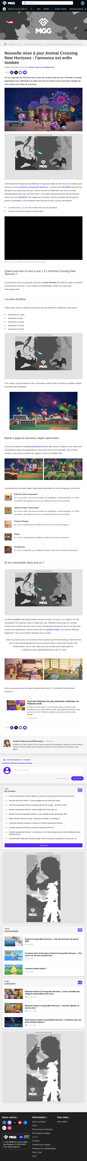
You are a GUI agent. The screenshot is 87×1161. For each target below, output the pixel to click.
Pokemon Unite (32, 718)
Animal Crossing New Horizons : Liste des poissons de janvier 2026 (52, 940)
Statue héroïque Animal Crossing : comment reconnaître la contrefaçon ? (34, 818)
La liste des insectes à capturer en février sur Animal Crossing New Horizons (36, 823)
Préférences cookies (41, 1145)
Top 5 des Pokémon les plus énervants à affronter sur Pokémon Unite (53, 702)
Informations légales (41, 1133)
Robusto (23, 197)
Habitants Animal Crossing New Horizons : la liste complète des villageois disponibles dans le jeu (52, 993)
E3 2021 (66, 187)
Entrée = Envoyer (63, 778)
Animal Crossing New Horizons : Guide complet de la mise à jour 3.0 (33, 809)
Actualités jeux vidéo (15, 44)
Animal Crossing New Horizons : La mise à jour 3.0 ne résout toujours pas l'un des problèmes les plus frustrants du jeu (44, 833)
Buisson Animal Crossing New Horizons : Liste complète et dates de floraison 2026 (38, 814)
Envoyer (77, 778)
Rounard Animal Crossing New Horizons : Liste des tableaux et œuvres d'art (52, 1007)
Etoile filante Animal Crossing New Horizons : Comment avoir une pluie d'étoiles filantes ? (53, 1021)
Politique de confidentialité (44, 1148)
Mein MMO (62, 1122)
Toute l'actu (43, 845)
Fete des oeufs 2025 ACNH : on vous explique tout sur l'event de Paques (34, 800)
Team (34, 1125)
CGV (34, 1156)
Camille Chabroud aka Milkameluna (41, 67)
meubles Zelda (52, 630)
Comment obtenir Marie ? (36, 969)
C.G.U (35, 1137)
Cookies (35, 1141)
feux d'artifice (14, 619)
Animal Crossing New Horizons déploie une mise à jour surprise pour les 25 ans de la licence (41, 796)
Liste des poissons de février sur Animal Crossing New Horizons (31, 827)
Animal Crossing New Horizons (33, 44)
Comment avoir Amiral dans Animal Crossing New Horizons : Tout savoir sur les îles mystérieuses (53, 954)
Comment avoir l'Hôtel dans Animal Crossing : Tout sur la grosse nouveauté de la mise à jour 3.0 (43, 838)
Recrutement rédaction (42, 1129)
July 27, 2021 (61, 650)
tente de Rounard (34, 447)
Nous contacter (39, 1122)
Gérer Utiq (36, 1152)
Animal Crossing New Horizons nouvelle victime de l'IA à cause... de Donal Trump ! (38, 805)
